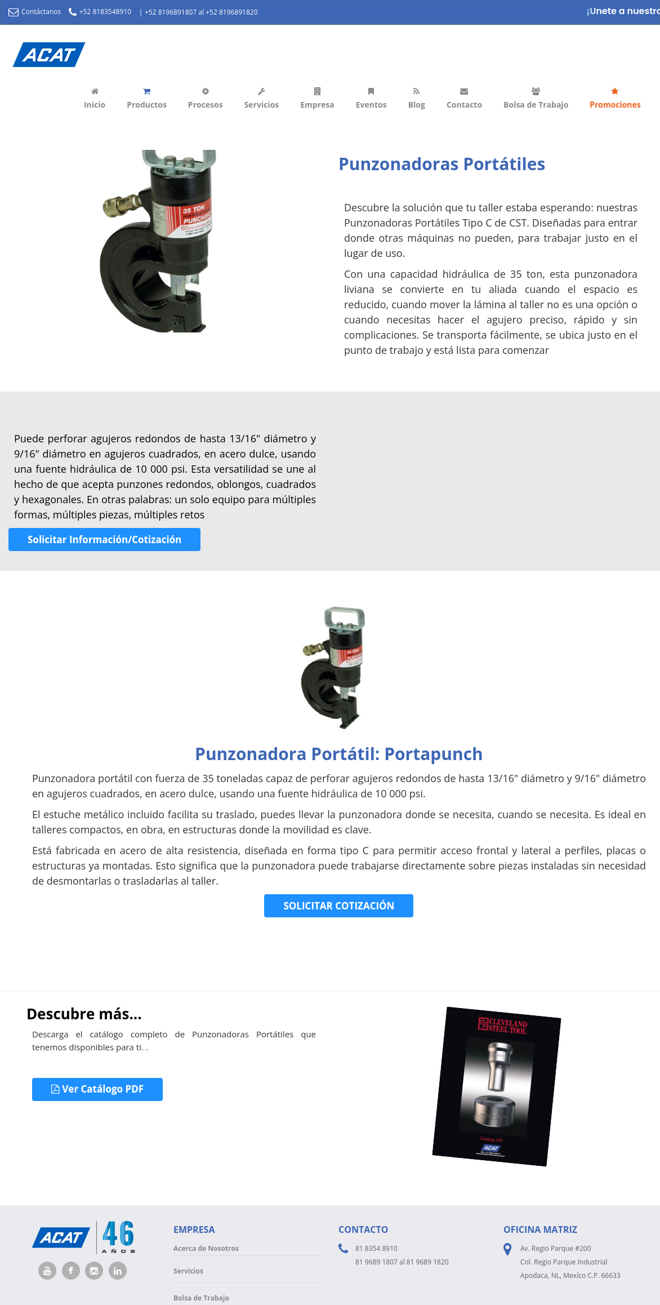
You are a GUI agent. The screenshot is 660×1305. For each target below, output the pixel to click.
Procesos (205, 98)
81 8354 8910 (376, 1248)
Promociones (615, 98)
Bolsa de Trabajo (535, 98)
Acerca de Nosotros (206, 1248)
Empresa (317, 98)
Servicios (261, 98)
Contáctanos (34, 11)
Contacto (464, 98)
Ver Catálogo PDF (97, 1088)
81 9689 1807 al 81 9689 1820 (402, 1262)
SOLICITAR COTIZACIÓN (338, 905)
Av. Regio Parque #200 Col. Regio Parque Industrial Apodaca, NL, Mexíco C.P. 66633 (570, 1262)
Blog (416, 98)
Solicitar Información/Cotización (104, 539)
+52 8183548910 (100, 11)
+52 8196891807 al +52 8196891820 (201, 12)
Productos (147, 98)
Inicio (94, 98)
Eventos (371, 98)
